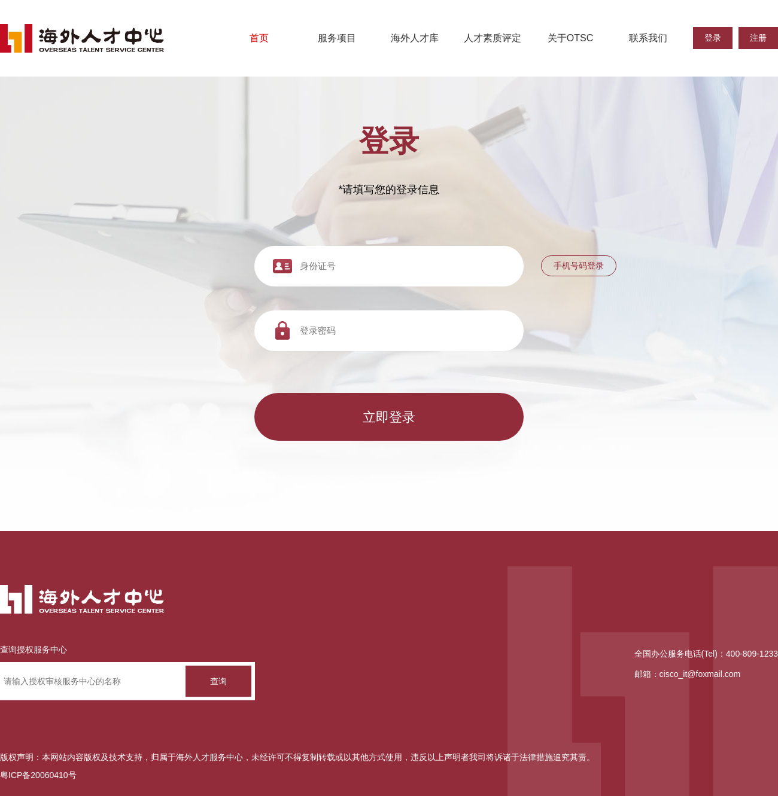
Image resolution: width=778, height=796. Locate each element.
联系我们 (648, 38)
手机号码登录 (579, 265)
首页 (259, 38)
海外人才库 (415, 38)
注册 (758, 37)
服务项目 (337, 38)
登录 (712, 37)
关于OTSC (570, 38)
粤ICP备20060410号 (38, 775)
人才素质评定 (492, 38)
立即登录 (389, 417)
